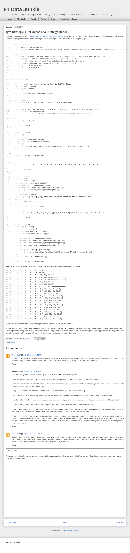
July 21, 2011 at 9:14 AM (33, 371)
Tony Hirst (16, 355)
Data (53, 19)
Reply (14, 364)
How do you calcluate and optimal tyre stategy (46, 36)
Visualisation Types (69, 19)
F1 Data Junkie (21, 9)
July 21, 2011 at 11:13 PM (32, 434)
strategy (14, 342)
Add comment (12, 450)
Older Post (119, 523)
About (33, 19)
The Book (21, 19)
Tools (43, 19)
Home (9, 19)
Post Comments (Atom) (70, 531)
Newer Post (11, 523)
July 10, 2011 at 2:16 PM (32, 355)
